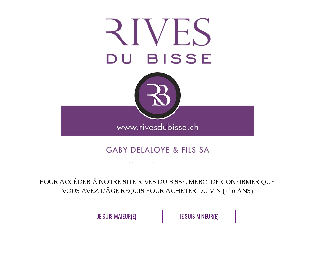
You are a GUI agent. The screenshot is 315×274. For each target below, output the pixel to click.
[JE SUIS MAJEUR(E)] (116, 216)
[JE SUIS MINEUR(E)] (199, 216)
